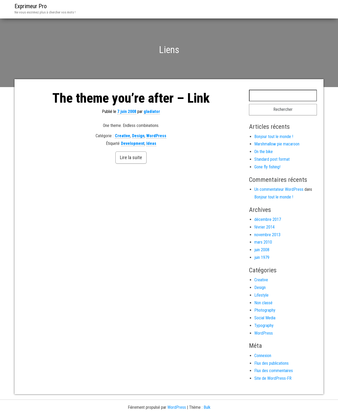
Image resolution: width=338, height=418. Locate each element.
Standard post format (272, 159)
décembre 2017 (267, 219)
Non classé (263, 302)
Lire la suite (131, 157)
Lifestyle (261, 295)
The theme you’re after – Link (131, 98)
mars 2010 (263, 242)
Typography (264, 325)
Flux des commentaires (273, 370)
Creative (122, 135)
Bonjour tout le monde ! (273, 136)
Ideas (151, 143)
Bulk (207, 407)
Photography (264, 310)
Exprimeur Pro (31, 6)
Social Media (264, 317)
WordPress (156, 135)
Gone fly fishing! (267, 166)
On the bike (263, 151)
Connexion (262, 355)
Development (132, 143)
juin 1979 (261, 257)
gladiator (152, 111)
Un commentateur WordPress (278, 189)
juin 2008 (261, 249)
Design (138, 135)
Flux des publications (271, 363)
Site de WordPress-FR (273, 378)
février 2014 (264, 227)
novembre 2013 (267, 234)
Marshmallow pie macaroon (276, 143)
